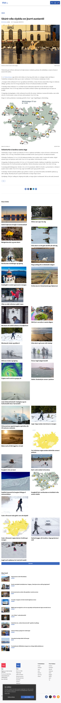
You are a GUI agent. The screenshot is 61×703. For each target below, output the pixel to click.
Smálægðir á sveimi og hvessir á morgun (13, 285)
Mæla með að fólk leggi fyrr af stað (12, 446)
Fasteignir (51, 667)
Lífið (39, 671)
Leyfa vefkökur (27, 697)
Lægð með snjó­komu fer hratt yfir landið (13, 560)
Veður (50, 673)
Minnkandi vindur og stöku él (10, 343)
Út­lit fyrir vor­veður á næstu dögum (42, 322)
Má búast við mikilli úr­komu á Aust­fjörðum (14, 325)
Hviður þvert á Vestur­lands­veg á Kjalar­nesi (44, 286)
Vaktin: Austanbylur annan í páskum (42, 379)
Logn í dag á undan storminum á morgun (43, 424)
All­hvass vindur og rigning (9, 361)
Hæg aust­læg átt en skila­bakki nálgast (42, 265)
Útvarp (39, 676)
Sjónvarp (40, 674)
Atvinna (50, 669)
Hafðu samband (19, 674)
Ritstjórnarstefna (19, 676)
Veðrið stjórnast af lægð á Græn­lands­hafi (14, 225)
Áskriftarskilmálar (20, 678)
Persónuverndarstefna (6, 674)
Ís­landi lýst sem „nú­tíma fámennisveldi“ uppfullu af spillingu (25, 623)
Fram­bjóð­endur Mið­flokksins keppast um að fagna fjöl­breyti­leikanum (27, 646)
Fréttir (39, 665)
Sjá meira (31, 563)
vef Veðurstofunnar (7, 77)
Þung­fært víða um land (8, 470)
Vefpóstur (18, 683)
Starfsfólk (18, 679)
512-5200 (20, 671)
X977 (50, 678)
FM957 (50, 676)
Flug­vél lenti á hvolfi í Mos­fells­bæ (19, 576)
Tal (49, 680)
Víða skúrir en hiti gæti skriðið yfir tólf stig (44, 245)
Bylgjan (50, 674)
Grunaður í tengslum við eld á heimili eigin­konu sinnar (23, 599)
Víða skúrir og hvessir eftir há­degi (41, 343)
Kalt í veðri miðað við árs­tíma (40, 470)
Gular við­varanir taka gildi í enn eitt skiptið (14, 515)
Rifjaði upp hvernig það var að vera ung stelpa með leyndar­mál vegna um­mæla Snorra (31, 607)
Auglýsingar (18, 672)
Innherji (50, 665)
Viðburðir (51, 671)
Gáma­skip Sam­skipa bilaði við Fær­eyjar (20, 638)
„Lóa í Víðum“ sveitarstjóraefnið (18, 615)
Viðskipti (40, 667)
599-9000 (5, 679)
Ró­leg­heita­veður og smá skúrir (10, 242)
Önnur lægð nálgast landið (39, 361)
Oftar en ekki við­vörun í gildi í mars (12, 304)
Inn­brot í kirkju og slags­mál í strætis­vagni (20, 630)
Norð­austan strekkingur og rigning (12, 263)
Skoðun (39, 673)
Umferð (18, 681)
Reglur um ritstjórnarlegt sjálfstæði (6, 672)
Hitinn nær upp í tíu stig (38, 222)
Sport (39, 669)
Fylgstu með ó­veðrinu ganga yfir (11, 378)
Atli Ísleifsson (4, 22)
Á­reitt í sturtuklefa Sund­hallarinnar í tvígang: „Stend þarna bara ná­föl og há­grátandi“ (30, 584)
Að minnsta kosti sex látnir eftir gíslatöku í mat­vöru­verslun (24, 592)
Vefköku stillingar (11, 697)
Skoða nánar (7, 693)
